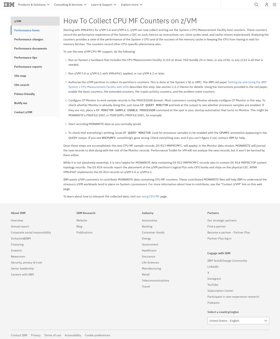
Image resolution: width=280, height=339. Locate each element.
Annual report (20, 225)
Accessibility (73, 334)
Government (150, 243)
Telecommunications (155, 279)
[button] (256, 4)
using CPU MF (151, 195)
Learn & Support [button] (101, 4)
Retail (146, 273)
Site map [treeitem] (20, 76)
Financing (17, 243)
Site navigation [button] (274, 6)
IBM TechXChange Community (227, 259)
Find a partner (216, 225)
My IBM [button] (266, 6)
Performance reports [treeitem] (28, 66)
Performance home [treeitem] (27, 30)
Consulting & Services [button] (68, 4)
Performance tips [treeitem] (25, 57)
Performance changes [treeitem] (28, 39)
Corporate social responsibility (31, 231)
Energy (146, 237)
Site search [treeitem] (21, 85)
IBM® (9, 4)
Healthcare (149, 249)
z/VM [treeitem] (17, 21)
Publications (84, 231)
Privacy (36, 334)
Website (81, 219)
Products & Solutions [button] (32, 4)
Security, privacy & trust (26, 261)
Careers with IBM (22, 273)
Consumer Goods (153, 231)
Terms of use (52, 334)
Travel (146, 285)
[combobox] (241, 4)
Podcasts (213, 301)
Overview (17, 219)
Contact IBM (19, 334)
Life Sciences (150, 261)
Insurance (148, 255)
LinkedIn (213, 265)
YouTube (212, 283)
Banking (147, 225)
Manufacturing (151, 267)
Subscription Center (220, 289)
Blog (79, 225)
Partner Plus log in (219, 237)
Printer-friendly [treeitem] (24, 94)
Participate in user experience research (233, 295)
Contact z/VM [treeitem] (23, 112)
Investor (16, 249)
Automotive (149, 219)
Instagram (214, 277)
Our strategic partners (222, 219)
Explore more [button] (129, 4)
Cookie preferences (97, 334)
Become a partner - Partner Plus (228, 231)
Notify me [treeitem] (20, 103)
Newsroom (18, 255)
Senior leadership (22, 267)
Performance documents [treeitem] (30, 48)
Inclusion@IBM (21, 237)
